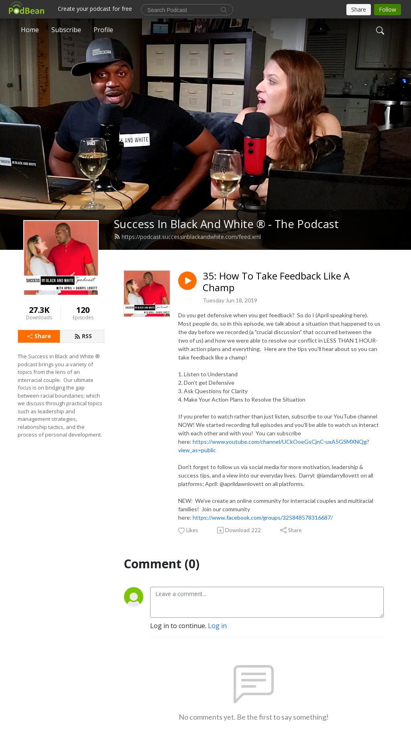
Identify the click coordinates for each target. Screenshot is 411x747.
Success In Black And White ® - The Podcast (226, 223)
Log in (217, 625)
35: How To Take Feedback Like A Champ (276, 282)
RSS (83, 336)
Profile (103, 29)
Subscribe (66, 29)
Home (30, 29)
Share (39, 336)
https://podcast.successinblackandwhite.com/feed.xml (187, 237)
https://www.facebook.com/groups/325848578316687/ (263, 517)
